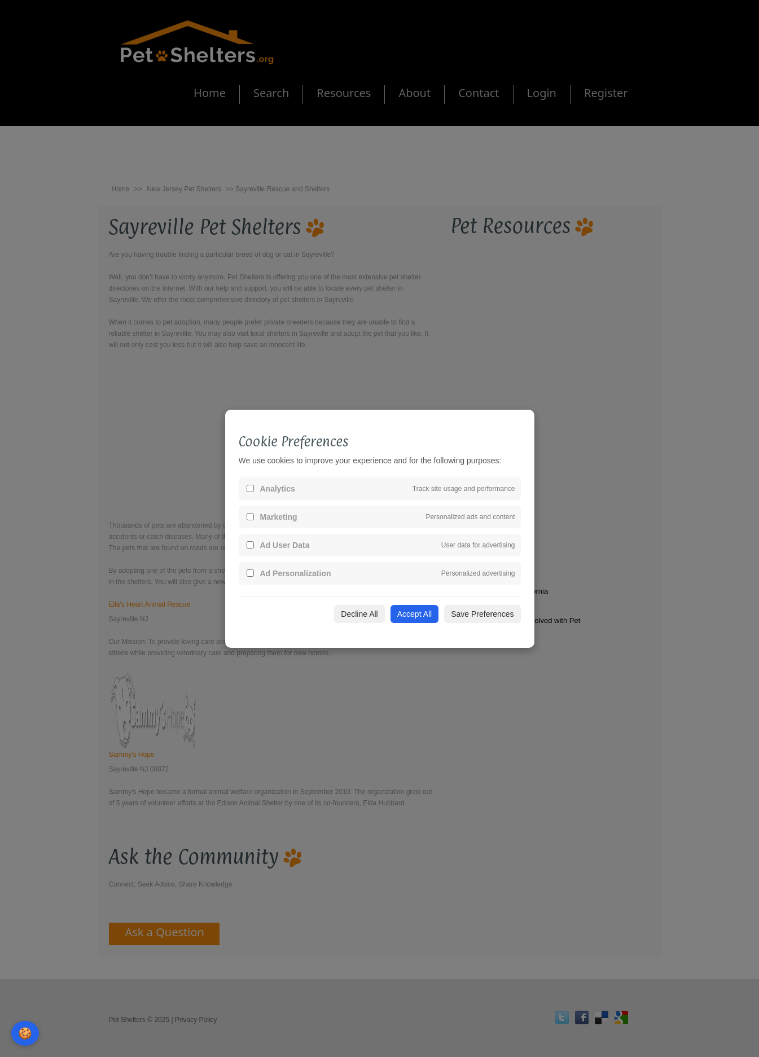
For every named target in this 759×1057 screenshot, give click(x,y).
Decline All (359, 614)
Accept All (414, 614)
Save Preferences (482, 614)
